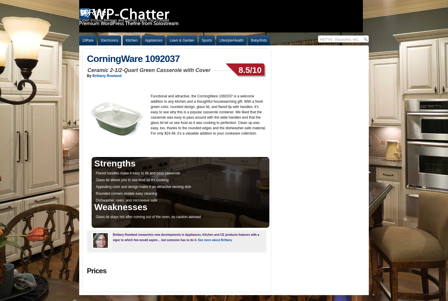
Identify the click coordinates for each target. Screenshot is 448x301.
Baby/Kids (259, 40)
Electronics (110, 40)
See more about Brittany (215, 240)
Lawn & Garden (182, 40)
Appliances (153, 40)
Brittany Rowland (107, 76)
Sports (207, 40)
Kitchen (131, 40)
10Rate (88, 40)
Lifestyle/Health (231, 40)
